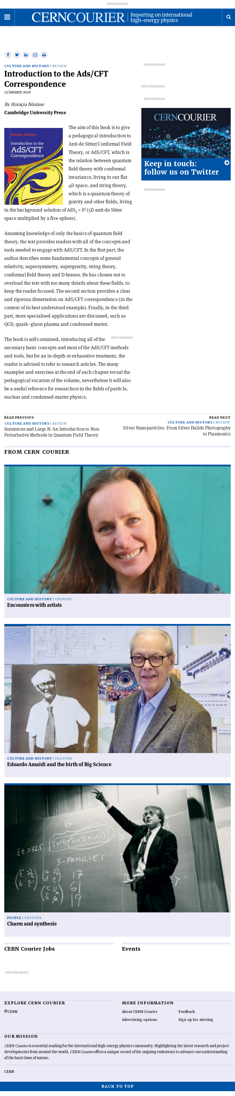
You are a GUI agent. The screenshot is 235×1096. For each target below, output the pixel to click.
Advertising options (139, 1024)
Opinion (63, 604)
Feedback (186, 1016)
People (14, 923)
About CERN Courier (140, 1016)
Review (59, 71)
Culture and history (26, 71)
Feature (64, 763)
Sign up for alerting (196, 1024)
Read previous (19, 422)
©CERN (10, 1016)
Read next (220, 422)
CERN (9, 1076)
